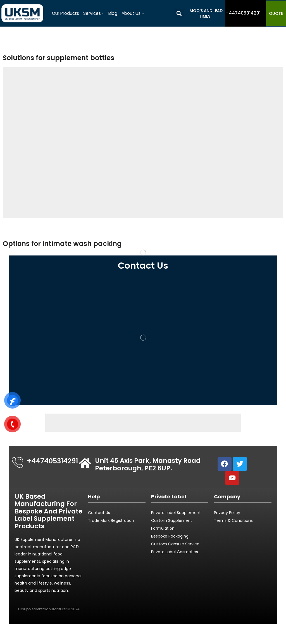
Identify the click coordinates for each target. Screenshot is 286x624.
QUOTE (276, 13)
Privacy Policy (227, 512)
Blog (112, 13)
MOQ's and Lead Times (206, 13)
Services (93, 13)
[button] (179, 13)
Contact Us (99, 512)
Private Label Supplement (176, 512)
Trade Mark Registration (111, 520)
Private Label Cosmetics (175, 552)
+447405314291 (52, 461)
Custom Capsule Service (175, 544)
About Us (132, 13)
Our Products (65, 13)
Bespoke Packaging (170, 536)
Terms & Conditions (233, 520)
